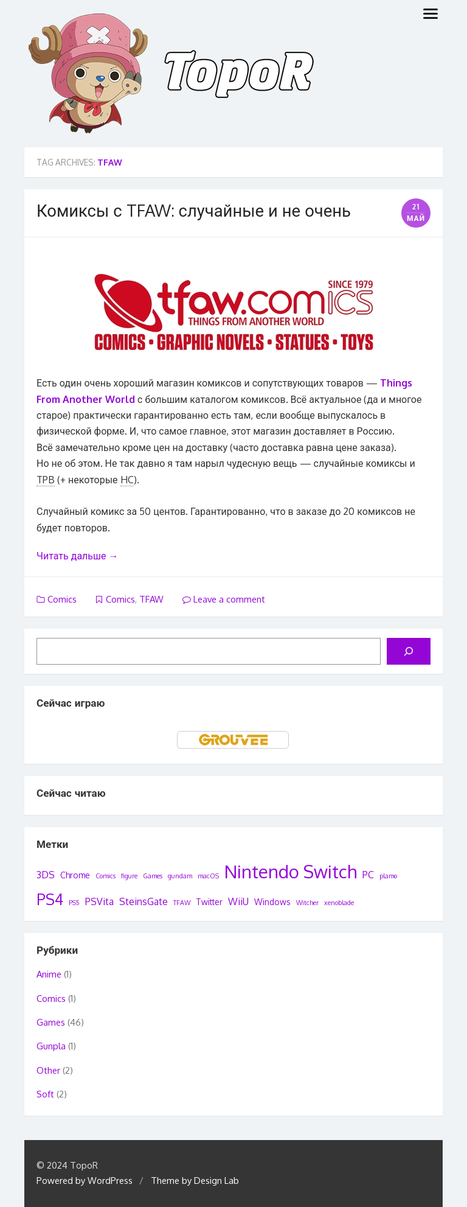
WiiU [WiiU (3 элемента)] (238, 901)
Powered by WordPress (84, 1180)
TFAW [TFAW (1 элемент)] (181, 902)
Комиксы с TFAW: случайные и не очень (193, 210)
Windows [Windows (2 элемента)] (272, 902)
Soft (45, 1094)
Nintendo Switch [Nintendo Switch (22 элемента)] (290, 871)
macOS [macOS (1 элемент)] (208, 876)
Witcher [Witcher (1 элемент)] (307, 902)
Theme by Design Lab (195, 1180)
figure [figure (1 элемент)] (129, 876)
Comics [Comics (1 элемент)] (105, 876)
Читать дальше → (77, 556)
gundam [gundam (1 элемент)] (180, 876)
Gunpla (51, 1046)
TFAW (151, 599)
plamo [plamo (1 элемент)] (388, 876)
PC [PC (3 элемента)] (368, 875)
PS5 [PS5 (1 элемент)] (74, 902)
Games (50, 1022)
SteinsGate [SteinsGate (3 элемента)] (143, 901)
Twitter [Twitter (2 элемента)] (209, 902)
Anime (48, 974)
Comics (62, 599)
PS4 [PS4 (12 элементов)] (49, 899)
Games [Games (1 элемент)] (152, 876)
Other (48, 1070)
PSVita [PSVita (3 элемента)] (99, 901)
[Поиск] (409, 651)
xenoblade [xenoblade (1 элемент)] (339, 902)
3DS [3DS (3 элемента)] (45, 875)
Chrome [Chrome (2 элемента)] (75, 875)
